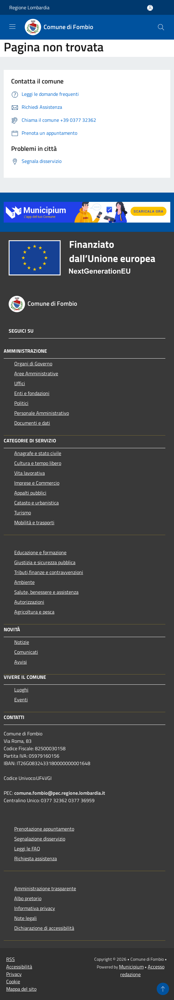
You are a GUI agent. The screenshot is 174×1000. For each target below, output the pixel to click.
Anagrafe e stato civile (37, 453)
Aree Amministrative (36, 373)
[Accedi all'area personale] (150, 8)
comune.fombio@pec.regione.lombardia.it (59, 793)
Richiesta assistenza (35, 858)
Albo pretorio (27, 898)
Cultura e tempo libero (37, 463)
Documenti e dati (32, 423)
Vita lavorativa (29, 473)
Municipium (131, 966)
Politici (21, 403)
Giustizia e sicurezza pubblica (44, 562)
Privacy (14, 974)
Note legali (25, 918)
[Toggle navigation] (12, 26)
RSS (10, 959)
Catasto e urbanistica (36, 502)
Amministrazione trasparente (45, 888)
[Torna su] (163, 989)
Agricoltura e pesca (34, 611)
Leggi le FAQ (27, 848)
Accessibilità (19, 966)
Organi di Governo (33, 363)
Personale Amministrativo (41, 413)
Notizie (21, 642)
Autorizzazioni (29, 602)
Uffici (19, 383)
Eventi (21, 699)
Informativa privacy (34, 908)
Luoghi (21, 689)
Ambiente (24, 582)
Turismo (22, 512)
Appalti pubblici (30, 492)
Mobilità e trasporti (34, 522)
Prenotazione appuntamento (44, 828)
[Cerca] (161, 27)
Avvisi (20, 662)
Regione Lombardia (29, 7)
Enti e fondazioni (31, 393)
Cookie (13, 981)
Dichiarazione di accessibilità (44, 928)
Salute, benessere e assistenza (46, 592)
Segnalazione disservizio (39, 838)
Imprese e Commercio (36, 483)
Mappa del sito (21, 989)
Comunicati (26, 652)
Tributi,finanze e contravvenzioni (48, 572)
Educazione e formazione (40, 552)
